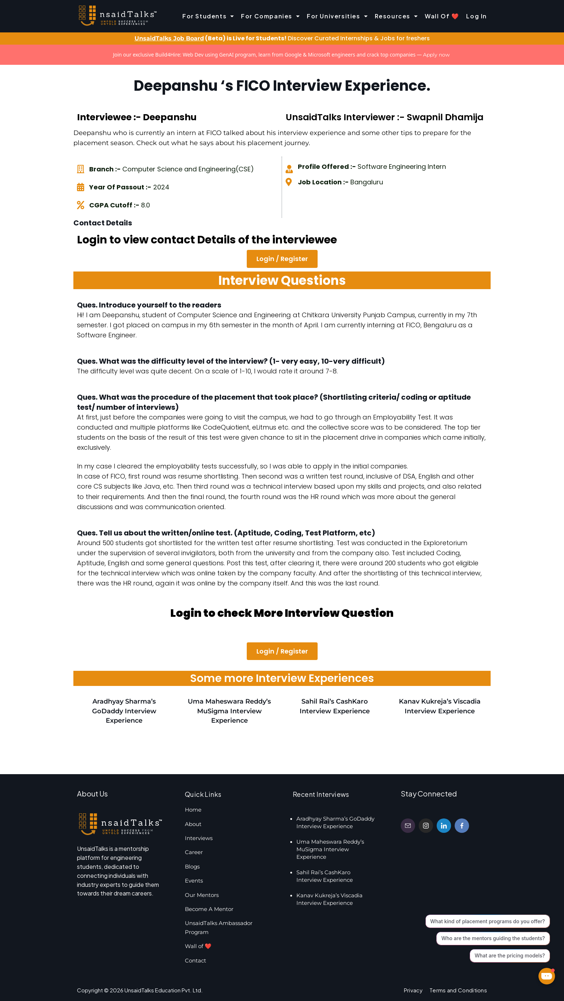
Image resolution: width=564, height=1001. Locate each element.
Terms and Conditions (458, 990)
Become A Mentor (209, 909)
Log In (476, 16)
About (193, 824)
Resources (396, 16)
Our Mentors (202, 895)
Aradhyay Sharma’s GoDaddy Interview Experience (124, 710)
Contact (195, 960)
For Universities (337, 16)
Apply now (436, 54)
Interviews (199, 838)
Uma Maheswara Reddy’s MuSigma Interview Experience (229, 710)
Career (194, 852)
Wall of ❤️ (442, 16)
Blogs (192, 866)
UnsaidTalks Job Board (169, 38)
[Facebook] (462, 825)
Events (194, 880)
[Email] (408, 825)
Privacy (413, 990)
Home (193, 809)
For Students (208, 16)
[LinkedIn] (444, 825)
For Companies (270, 16)
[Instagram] (426, 825)
